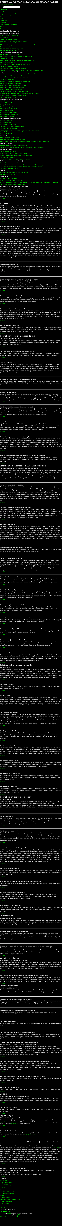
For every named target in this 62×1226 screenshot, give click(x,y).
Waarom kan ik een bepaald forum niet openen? (14, 85)
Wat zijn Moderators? (6, 122)
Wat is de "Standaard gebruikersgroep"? (11, 132)
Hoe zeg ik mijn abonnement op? (9, 168)
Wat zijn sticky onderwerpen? (8, 112)
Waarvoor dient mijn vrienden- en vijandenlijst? (13, 145)
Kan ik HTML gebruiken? (7, 103)
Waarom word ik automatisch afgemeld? (11, 48)
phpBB (9, 1213)
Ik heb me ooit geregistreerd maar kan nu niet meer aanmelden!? (18, 45)
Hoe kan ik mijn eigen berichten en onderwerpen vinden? (16, 159)
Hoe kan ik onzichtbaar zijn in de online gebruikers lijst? (16, 56)
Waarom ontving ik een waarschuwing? (11, 89)
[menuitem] (2, 11)
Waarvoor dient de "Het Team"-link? (10, 134)
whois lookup (55, 1147)
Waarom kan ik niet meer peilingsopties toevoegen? (15, 81)
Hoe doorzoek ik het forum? (8, 151)
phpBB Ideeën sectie (30, 1134)
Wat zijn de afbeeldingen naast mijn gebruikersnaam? (15, 64)
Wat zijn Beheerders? (6, 120)
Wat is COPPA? (4, 37)
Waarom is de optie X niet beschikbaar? (11, 180)
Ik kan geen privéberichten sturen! (9, 137)
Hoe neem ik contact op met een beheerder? (13, 184)
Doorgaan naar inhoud (6, 4)
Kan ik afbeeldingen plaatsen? (8, 107)
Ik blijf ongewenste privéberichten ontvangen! (13, 139)
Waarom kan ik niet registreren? (9, 39)
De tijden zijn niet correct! (7, 58)
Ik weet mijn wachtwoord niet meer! (10, 47)
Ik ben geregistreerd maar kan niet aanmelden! (13, 41)
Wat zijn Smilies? (5, 105)
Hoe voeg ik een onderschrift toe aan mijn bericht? (14, 77)
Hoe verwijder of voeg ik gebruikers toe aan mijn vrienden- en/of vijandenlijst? (22, 147)
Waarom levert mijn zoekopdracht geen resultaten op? (15, 153)
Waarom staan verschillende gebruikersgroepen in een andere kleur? (19, 130)
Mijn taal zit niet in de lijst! (7, 62)
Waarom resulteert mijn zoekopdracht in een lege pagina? (16, 155)
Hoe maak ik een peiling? (7, 79)
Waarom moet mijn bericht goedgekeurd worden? (14, 95)
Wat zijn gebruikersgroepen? (8, 124)
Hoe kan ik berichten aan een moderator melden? (14, 91)
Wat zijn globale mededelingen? (9, 108)
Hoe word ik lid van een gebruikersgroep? (12, 126)
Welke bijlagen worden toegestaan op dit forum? (14, 172)
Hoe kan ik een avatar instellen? (9, 66)
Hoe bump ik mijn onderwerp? (8, 97)
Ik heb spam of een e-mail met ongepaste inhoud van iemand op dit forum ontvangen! (24, 141)
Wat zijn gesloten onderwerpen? (9, 114)
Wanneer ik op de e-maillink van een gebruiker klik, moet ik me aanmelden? (21, 70)
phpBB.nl (18, 1215)
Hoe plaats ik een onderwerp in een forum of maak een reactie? (18, 74)
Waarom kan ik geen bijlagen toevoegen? (12, 87)
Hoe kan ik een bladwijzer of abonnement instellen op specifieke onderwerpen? (22, 165)
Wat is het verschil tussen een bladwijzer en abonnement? (16, 163)
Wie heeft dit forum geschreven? (9, 178)
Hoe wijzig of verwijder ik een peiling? (10, 83)
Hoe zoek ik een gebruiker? (8, 157)
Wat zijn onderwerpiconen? (8, 116)
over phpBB (14, 1123)
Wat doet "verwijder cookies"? (8, 50)
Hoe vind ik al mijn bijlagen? (8, 174)
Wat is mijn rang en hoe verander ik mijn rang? (13, 68)
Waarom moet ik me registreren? (9, 35)
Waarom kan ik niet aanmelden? (9, 43)
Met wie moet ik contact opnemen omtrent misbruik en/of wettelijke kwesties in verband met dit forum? (29, 182)
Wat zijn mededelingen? (7, 110)
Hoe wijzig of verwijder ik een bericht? (11, 76)
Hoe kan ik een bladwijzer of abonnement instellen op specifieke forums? (21, 166)
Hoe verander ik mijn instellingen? (9, 54)
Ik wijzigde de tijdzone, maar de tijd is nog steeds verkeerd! (17, 60)
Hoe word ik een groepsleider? (9, 128)
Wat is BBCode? (4, 101)
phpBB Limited (4, 1122)
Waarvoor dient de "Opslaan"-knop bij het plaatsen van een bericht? (19, 93)
